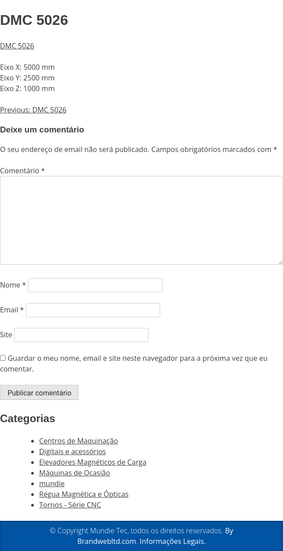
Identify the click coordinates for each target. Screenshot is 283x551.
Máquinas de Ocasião (74, 473)
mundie (52, 483)
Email (12, 310)
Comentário (22, 171)
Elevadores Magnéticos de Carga (92, 462)
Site (6, 334)
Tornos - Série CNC (70, 505)
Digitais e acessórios (72, 451)
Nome (13, 285)
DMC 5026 (17, 46)
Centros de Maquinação (78, 441)
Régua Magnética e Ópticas (84, 494)
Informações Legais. (173, 541)
